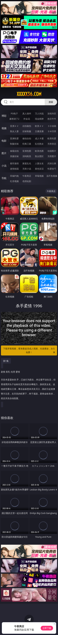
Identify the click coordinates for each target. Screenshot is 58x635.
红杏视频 (14, 181)
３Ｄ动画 (51, 125)
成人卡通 (39, 138)
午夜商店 (26, 175)
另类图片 (51, 156)
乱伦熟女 (39, 143)
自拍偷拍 (26, 125)
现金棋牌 (39, 118)
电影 (4, 140)
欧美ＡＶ (39, 125)
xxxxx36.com (29, 94)
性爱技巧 (51, 168)
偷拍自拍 (26, 138)
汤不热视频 (51, 175)
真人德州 (26, 113)
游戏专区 (51, 113)
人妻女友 (39, 163)
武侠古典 (51, 163)
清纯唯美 (26, 156)
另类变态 (51, 143)
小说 (4, 165)
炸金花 (27, 118)
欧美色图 (39, 150)
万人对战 (39, 113)
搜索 (51, 101)
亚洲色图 (26, 150)
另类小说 (26, 168)
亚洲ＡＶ (14, 125)
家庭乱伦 (26, 163)
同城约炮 (14, 175)
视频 (4, 128)
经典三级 (26, 143)
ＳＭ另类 (51, 131)
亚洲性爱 (14, 138)
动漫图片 (51, 150)
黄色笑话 (39, 168)
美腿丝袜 (14, 156)
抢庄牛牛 (51, 118)
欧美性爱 (51, 138)
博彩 (4, 115)
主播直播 (39, 131)
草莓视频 (39, 175)
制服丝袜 (14, 143)
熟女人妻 (14, 131)
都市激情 (14, 163)
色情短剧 (26, 181)
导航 (4, 178)
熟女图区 (39, 156)
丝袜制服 (26, 131)
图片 (4, 153)
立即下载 (47, 628)
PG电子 (14, 113)
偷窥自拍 (14, 150)
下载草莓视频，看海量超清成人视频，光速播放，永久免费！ (29, 350)
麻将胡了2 (14, 118)
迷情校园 (14, 168)
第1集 (6, 360)
